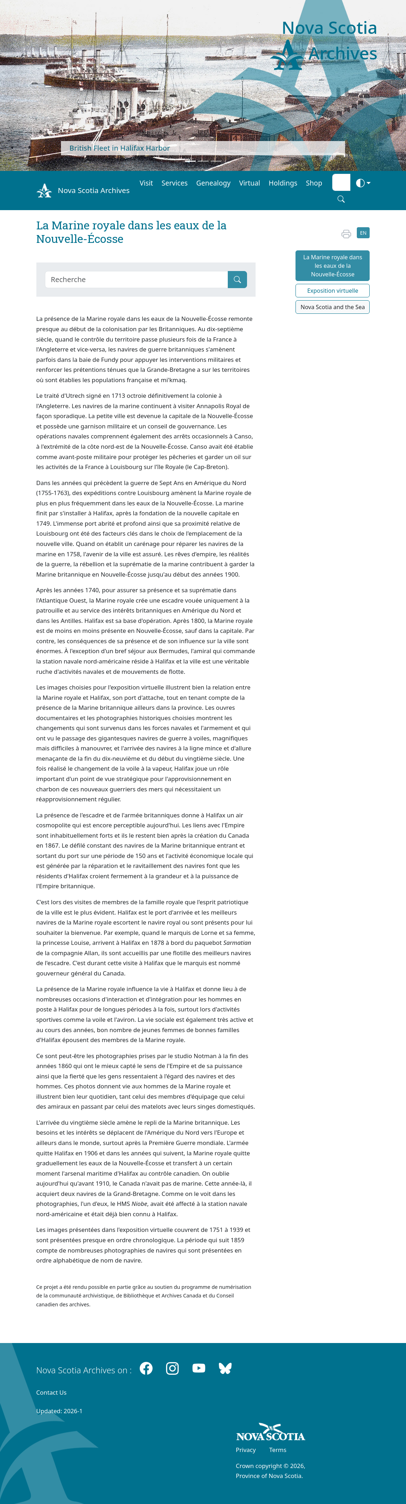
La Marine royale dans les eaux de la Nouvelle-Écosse (332, 265)
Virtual (249, 183)
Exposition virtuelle (332, 291)
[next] (375, 85)
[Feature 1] (190, 161)
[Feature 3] (216, 161)
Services (174, 183)
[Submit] (237, 279)
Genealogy (213, 183)
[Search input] (341, 182)
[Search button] (341, 199)
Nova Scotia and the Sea (332, 307)
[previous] (30, 85)
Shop (314, 183)
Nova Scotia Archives (93, 190)
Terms (277, 1450)
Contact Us (51, 1392)
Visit (146, 183)
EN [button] (363, 232)
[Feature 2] (203, 161)
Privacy (246, 1450)
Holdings (283, 183)
